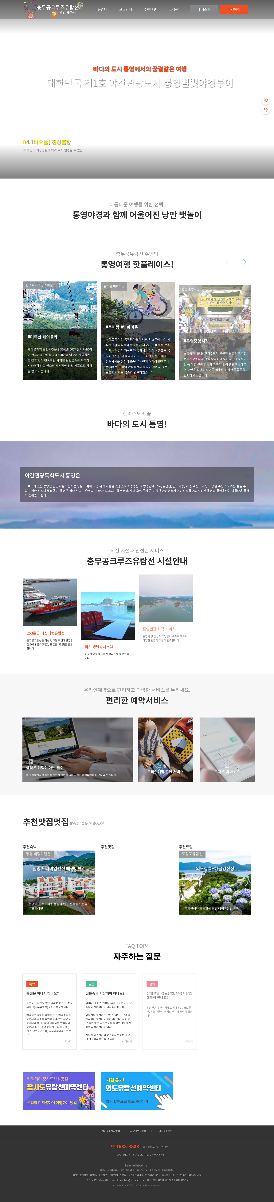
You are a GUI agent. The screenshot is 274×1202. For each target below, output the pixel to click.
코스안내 (125, 9)
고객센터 (175, 9)
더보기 (72, 1041)
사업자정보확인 (164, 1131)
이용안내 (100, 9)
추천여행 (150, 9)
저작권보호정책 (138, 1131)
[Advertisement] (215, 1098)
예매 (234, 9)
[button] (227, 212)
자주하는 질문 (137, 956)
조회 (204, 9)
